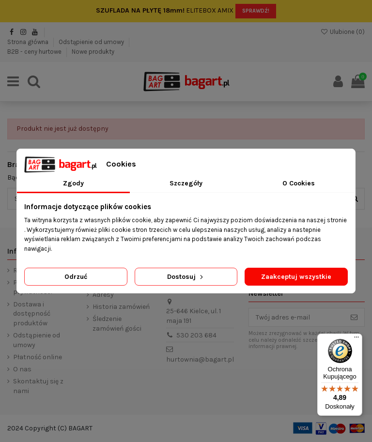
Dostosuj (186, 277)
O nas (22, 369)
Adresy (103, 294)
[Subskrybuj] (354, 317)
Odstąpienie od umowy (92, 42)
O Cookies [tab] (298, 183)
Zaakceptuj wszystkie (296, 277)
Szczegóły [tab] (186, 183)
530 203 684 (196, 335)
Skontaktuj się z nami (38, 386)
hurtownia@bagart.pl (200, 359)
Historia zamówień (121, 307)
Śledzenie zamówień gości (117, 324)
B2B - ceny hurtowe (35, 51)
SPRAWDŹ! (255, 11)
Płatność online (37, 357)
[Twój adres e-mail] (296, 317)
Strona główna (28, 42)
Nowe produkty (93, 51)
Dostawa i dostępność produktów (31, 313)
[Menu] (356, 339)
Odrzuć (75, 277)
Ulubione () (342, 31)
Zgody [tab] (73, 183)
